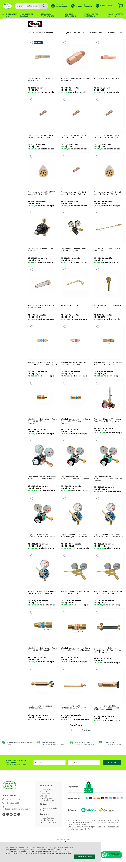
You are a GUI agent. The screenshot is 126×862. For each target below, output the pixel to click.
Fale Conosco (47, 798)
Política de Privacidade (60, 853)
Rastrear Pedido (48, 822)
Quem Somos (47, 800)
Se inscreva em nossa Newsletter (15, 761)
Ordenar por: (96, 33)
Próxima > (86, 730)
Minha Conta (47, 820)
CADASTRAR (112, 762)
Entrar (78, 7)
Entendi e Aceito (84, 856)
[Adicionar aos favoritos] (31, 42)
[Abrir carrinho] (120, 6)
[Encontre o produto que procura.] (43, 6)
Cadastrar (88, 7)
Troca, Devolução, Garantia (48, 809)
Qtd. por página (73, 33)
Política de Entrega (45, 794)
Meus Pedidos (47, 818)
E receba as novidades (15, 764)
